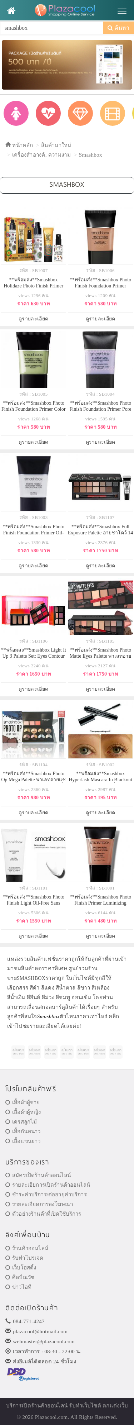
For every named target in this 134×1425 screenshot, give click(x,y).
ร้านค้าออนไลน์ (26, 1248)
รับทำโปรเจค (24, 1258)
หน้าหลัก (19, 145)
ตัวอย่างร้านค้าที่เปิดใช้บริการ (43, 1214)
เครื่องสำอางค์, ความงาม (41, 155)
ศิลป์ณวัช (19, 1277)
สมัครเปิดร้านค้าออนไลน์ (38, 1175)
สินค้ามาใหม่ (56, 145)
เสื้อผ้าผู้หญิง (23, 1112)
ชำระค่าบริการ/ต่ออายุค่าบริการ (46, 1194)
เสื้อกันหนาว (23, 1131)
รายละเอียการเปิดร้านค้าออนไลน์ (47, 1185)
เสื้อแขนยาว (23, 1141)
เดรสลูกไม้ (21, 1122)
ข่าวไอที (18, 1287)
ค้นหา (118, 28)
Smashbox (90, 155)
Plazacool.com (51, 1417)
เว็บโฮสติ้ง (20, 1268)
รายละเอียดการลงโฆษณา (39, 1204)
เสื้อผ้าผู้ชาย (22, 1102)
